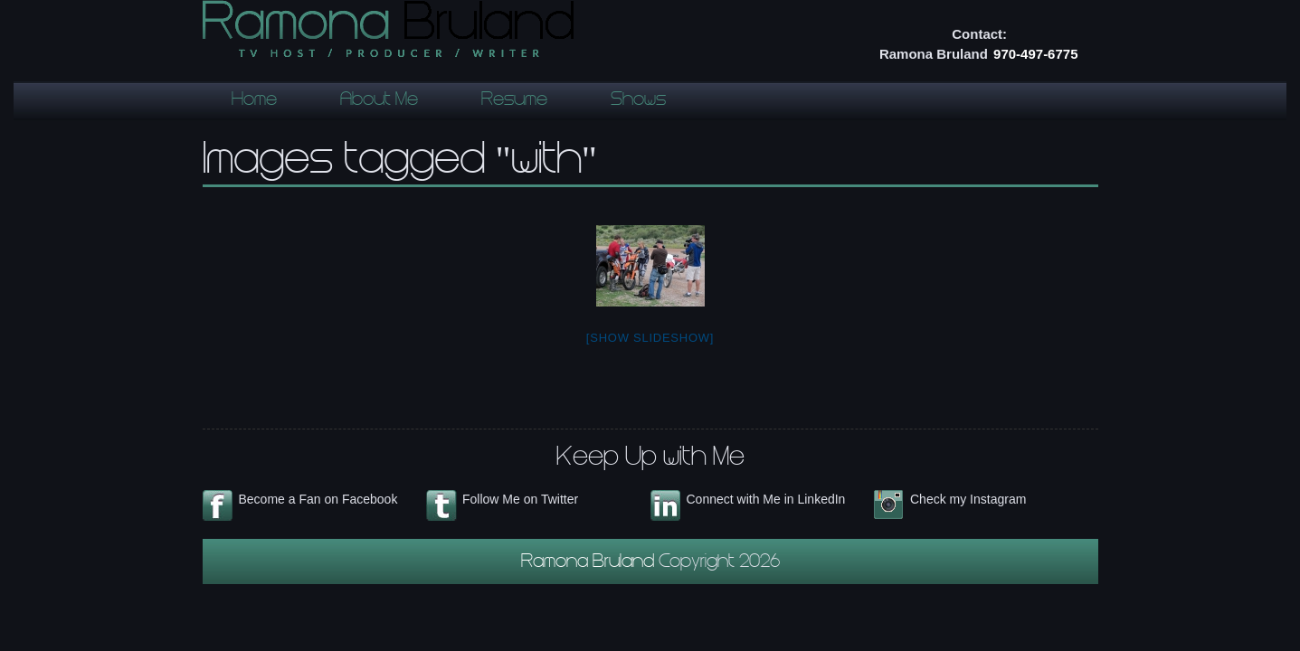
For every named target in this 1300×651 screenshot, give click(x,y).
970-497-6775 (1035, 53)
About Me (379, 101)
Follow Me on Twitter (520, 499)
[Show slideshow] (650, 337)
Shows (638, 101)
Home (254, 101)
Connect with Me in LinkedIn (766, 499)
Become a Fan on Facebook (318, 499)
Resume (514, 101)
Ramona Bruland (590, 563)
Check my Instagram (968, 499)
